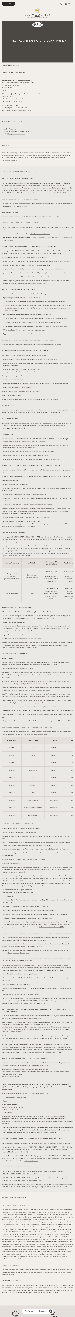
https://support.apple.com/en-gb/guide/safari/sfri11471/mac (30, 906)
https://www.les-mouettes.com (17, 108)
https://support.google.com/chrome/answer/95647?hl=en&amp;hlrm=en (35, 910)
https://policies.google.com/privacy (18, 953)
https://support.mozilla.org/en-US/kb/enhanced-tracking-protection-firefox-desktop (39, 914)
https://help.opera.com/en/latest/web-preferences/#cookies (31, 918)
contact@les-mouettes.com (10, 1076)
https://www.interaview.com (16, 134)
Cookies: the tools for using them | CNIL (51, 927)
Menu (8, 4)
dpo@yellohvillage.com (31, 1161)
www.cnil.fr (53, 1132)
